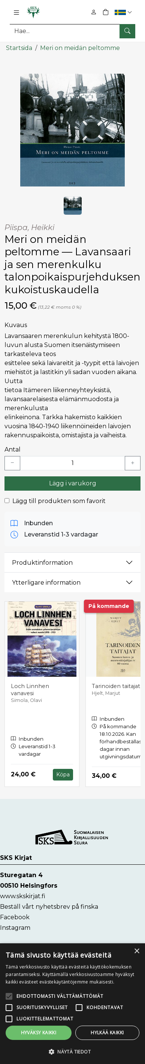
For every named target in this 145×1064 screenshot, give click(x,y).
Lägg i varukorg (72, 483)
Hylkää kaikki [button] (107, 1032)
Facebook (15, 917)
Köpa (63, 774)
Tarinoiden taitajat (116, 686)
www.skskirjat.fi (22, 896)
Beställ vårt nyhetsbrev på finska (49, 906)
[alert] (72, 1003)
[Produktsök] (72, 31)
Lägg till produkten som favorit (59, 501)
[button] (124, 12)
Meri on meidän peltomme (80, 48)
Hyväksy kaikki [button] (39, 1032)
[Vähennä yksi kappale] (12, 463)
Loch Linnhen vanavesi (30, 690)
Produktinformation (42, 562)
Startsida (19, 48)
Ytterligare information (46, 582)
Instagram (15, 927)
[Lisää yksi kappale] (133, 463)
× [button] (136, 951)
